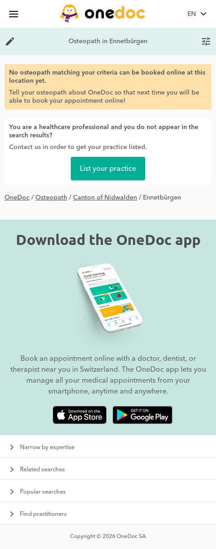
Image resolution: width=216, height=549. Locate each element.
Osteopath (51, 197)
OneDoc (17, 197)
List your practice (108, 168)
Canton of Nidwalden (105, 197)
